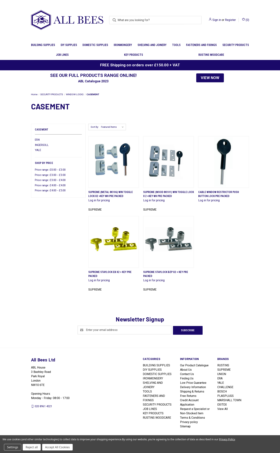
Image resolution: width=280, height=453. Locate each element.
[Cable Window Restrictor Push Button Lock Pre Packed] (223, 162)
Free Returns (188, 395)
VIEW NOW (210, 78)
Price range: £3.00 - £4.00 (50, 180)
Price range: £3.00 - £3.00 (50, 175)
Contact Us (187, 373)
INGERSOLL (42, 145)
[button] (210, 77)
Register (230, 20)
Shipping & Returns (192, 391)
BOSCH (222, 391)
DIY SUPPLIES (69, 45)
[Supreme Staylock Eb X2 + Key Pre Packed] (113, 242)
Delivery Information (193, 386)
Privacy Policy (227, 439)
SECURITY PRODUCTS (235, 45)
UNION (221, 373)
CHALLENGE (225, 386)
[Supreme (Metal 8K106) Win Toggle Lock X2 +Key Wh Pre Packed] (113, 162)
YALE (38, 150)
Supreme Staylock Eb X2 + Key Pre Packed (110, 274)
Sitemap (185, 426)
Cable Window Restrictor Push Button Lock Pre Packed (218, 194)
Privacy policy (189, 421)
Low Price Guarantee (193, 382)
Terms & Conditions (192, 417)
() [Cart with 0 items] (245, 20)
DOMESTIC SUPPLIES (95, 45)
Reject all (32, 447)
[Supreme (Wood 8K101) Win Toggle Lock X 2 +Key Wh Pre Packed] (168, 162)
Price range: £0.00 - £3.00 (50, 169)
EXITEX (222, 404)
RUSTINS (223, 365)
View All (222, 408)
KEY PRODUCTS (133, 55)
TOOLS (176, 45)
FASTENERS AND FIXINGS (201, 45)
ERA (37, 139)
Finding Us (187, 378)
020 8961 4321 (43, 405)
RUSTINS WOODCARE (211, 55)
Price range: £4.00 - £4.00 (50, 185)
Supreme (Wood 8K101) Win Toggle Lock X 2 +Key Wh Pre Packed (168, 194)
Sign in (216, 20)
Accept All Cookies (57, 447)
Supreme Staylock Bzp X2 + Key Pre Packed (165, 274)
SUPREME (224, 369)
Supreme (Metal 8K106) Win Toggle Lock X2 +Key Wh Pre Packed (110, 194)
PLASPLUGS (225, 395)
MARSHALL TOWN (229, 400)
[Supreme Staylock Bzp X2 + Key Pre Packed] (168, 242)
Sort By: (95, 127)
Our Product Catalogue (194, 365)
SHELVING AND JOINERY (152, 45)
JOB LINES (62, 55)
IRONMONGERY (123, 45)
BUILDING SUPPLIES (43, 45)
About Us (186, 369)
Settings (12, 447)
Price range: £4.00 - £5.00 (50, 190)
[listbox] (113, 127)
